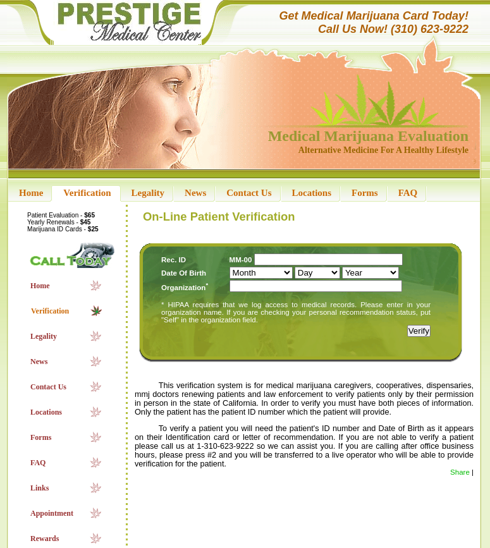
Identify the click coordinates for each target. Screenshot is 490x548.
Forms (365, 193)
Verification (87, 193)
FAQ (408, 193)
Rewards (44, 538)
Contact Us (248, 193)
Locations (312, 193)
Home (31, 193)
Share (460, 472)
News (195, 193)
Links (39, 488)
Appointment (51, 513)
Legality (148, 193)
